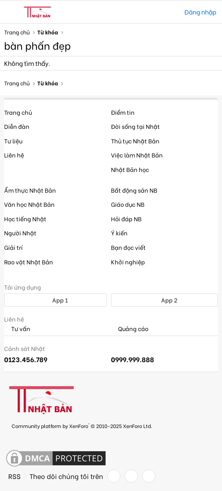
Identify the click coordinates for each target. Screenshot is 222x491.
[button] (11, 12)
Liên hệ (14, 154)
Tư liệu (13, 140)
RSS (14, 476)
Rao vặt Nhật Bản (28, 261)
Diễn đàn (16, 126)
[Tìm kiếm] (172, 11)
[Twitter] (131, 476)
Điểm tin (123, 112)
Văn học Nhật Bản (29, 204)
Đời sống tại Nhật (135, 126)
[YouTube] (148, 476)
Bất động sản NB (134, 190)
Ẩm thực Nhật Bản (30, 190)
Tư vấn (17, 328)
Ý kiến (119, 232)
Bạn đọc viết (128, 247)
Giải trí (13, 247)
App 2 (164, 299)
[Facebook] (114, 476)
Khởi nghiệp (128, 261)
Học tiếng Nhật (25, 218)
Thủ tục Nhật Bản (135, 140)
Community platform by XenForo (82, 425)
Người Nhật (20, 232)
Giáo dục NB (128, 204)
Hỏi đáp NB (126, 218)
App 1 (55, 299)
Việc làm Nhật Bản (137, 154)
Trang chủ (18, 112)
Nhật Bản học (130, 169)
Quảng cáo (129, 328)
